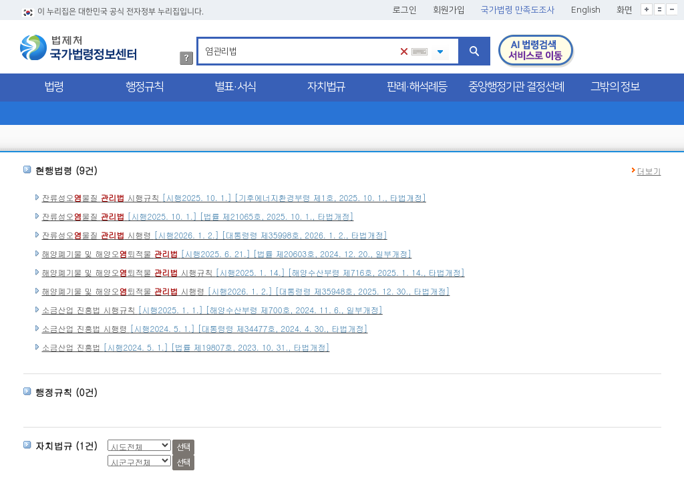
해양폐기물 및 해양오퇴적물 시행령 (246, 291)
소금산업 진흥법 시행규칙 (212, 309)
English (586, 10)
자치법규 (326, 87)
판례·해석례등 (417, 87)
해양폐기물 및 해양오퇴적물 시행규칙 (253, 272)
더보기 (649, 171)
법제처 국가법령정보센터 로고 (78, 47)
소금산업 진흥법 (186, 347)
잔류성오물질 (198, 216)
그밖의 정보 (614, 87)
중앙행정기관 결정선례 (516, 87)
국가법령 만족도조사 (518, 10)
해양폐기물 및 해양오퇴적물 (227, 253)
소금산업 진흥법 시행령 (205, 328)
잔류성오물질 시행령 (214, 234)
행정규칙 (144, 87)
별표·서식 (235, 87)
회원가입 (449, 10)
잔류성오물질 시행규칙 (234, 197)
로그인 (405, 10)
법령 (53, 87)
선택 (183, 447)
